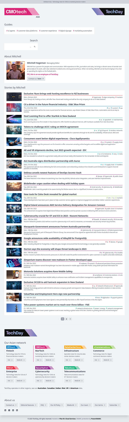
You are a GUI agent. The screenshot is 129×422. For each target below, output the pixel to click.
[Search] (19, 46)
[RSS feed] (17, 410)
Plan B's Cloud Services (67, 419)
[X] (9, 410)
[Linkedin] (5, 410)
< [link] (58, 319)
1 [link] (62, 319)
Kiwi (63, 388)
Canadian (51, 388)
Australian (42, 388)
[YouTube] (13, 410)
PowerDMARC (96, 419)
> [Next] (70, 319)
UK (67, 388)
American (74, 388)
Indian (58, 388)
